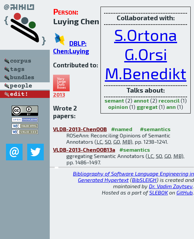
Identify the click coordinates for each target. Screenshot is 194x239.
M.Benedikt (145, 73)
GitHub (184, 192)
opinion (118, 107)
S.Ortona (145, 34)
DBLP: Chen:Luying (71, 47)
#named (121, 129)
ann (171, 107)
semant (114, 100)
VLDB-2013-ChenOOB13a (84, 149)
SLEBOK (158, 192)
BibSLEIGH (144, 180)
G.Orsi (145, 53)
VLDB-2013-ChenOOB (80, 129)
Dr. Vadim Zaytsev (171, 186)
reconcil (169, 100)
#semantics (155, 129)
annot (141, 100)
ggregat (147, 107)
